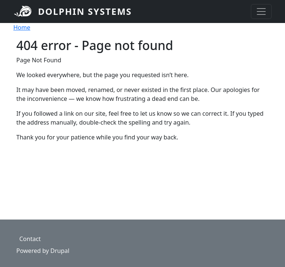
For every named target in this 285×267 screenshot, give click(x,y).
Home (21, 27)
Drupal (59, 251)
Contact (30, 239)
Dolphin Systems (85, 11)
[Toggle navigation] (261, 11)
